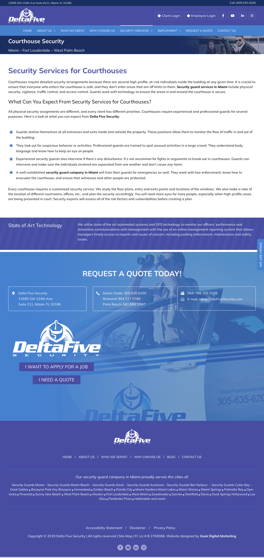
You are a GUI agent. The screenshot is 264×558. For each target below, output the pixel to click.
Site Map (125, 536)
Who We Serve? (114, 457)
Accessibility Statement (104, 528)
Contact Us (192, 457)
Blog (171, 457)
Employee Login (201, 16)
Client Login (168, 16)
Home (67, 457)
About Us (86, 457)
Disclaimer (138, 528)
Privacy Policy (164, 528)
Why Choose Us (147, 457)
